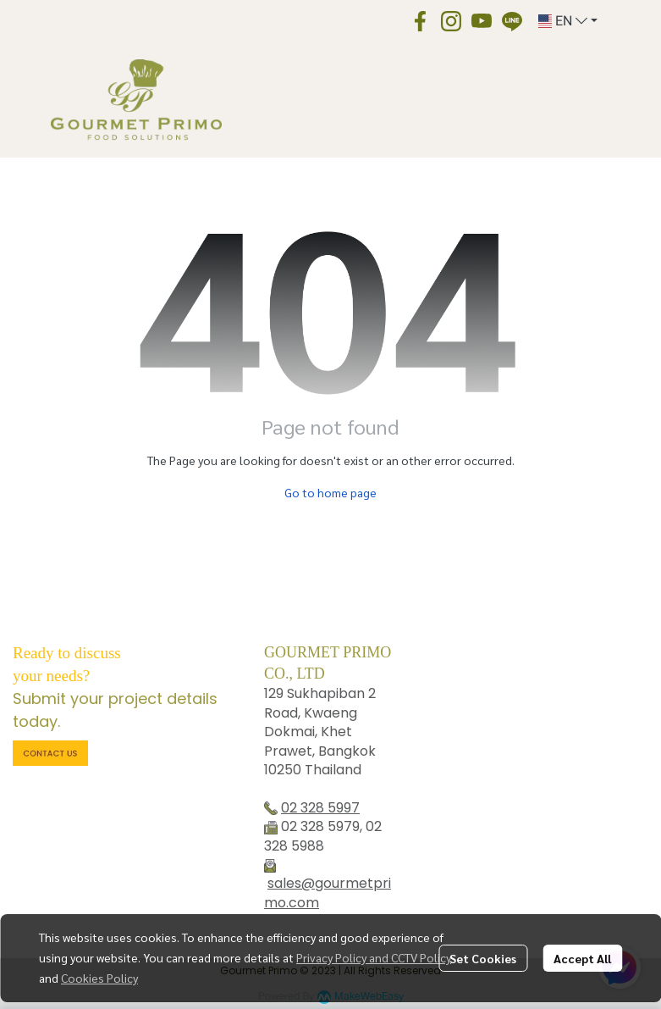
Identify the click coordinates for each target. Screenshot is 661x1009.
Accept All (582, 958)
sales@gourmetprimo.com (327, 892)
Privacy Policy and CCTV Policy (373, 957)
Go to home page (330, 492)
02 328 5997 (320, 808)
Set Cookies (482, 958)
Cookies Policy (99, 977)
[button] (568, 21)
